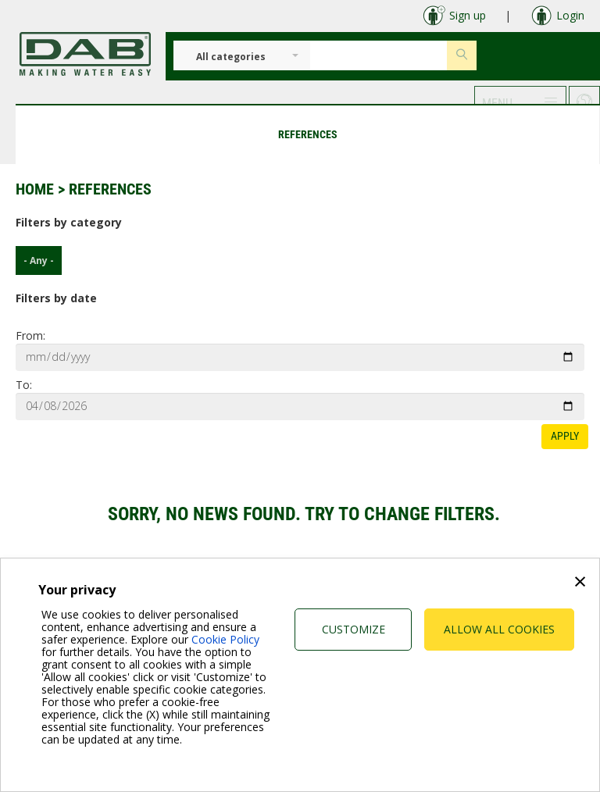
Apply (565, 436)
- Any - (35, 260)
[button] (520, 101)
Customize (353, 629)
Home (35, 189)
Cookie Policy (225, 639)
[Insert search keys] (378, 55)
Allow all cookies (499, 629)
